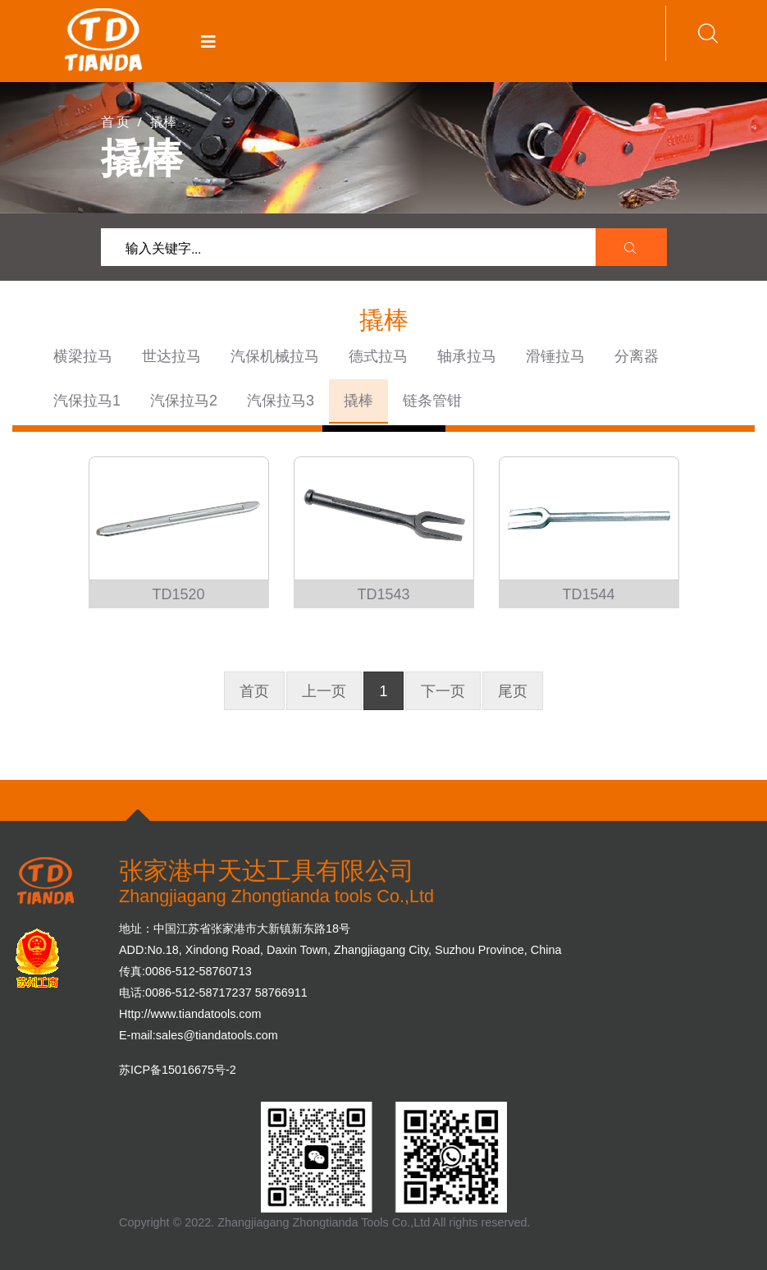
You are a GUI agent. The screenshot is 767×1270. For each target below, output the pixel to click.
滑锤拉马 (555, 356)
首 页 (115, 121)
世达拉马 (171, 356)
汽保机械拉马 (275, 356)
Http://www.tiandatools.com (190, 1013)
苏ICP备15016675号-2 (177, 1069)
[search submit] (632, 248)
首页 (254, 691)
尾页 (512, 691)
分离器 (636, 356)
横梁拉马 (82, 356)
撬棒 (358, 400)
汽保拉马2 (183, 400)
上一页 (324, 691)
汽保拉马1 (87, 400)
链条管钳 (432, 400)
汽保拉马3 (280, 400)
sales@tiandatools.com (217, 1035)
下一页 (443, 691)
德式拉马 (378, 356)
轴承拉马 (466, 356)
